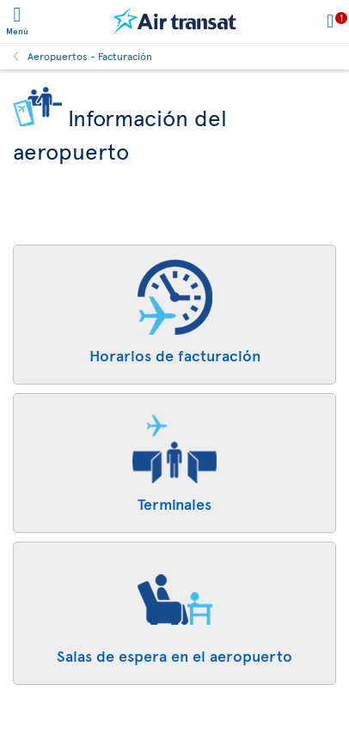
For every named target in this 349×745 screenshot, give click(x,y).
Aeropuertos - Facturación (90, 56)
